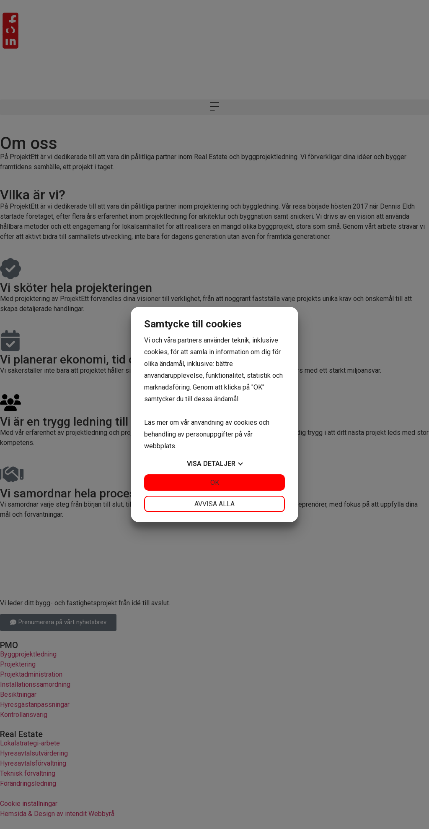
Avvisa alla (214, 504)
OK (214, 482)
